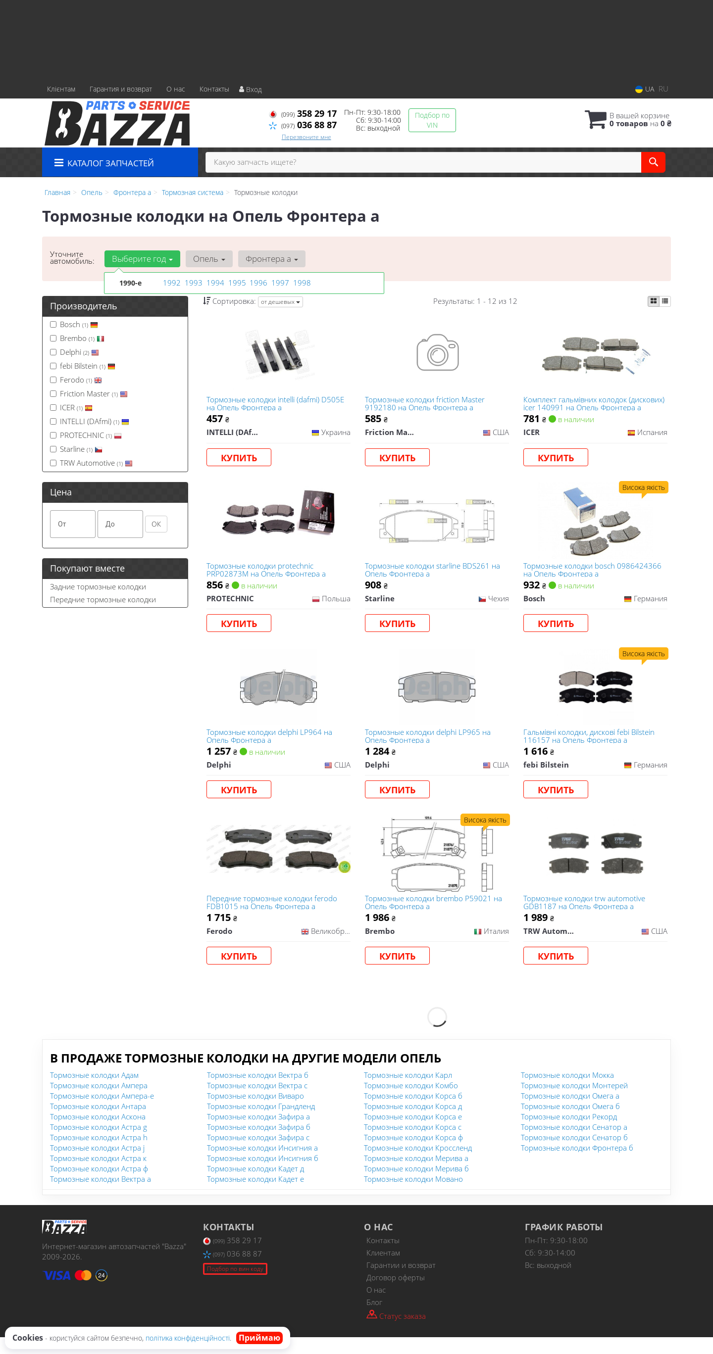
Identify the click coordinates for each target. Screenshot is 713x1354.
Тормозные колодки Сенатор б (574, 1154)
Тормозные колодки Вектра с (257, 1102)
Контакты (214, 89)
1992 (171, 283)
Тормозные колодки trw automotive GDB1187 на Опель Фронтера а (586, 916)
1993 (193, 283)
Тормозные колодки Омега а (570, 1112)
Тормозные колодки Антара (98, 1123)
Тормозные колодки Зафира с (258, 1154)
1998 (301, 283)
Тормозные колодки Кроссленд (418, 1164)
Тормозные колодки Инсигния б (262, 1175)
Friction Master (89, 393)
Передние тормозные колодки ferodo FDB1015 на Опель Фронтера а (273, 916)
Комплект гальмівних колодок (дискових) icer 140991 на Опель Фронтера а (581, 404)
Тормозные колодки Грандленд (261, 1123)
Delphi (74, 352)
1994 (214, 283)
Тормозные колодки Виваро (255, 1112)
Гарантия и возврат (121, 89)
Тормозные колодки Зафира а (258, 1133)
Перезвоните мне (306, 137)
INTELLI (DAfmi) (89, 421)
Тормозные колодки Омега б (570, 1123)
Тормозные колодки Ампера (99, 1102)
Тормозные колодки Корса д (413, 1123)
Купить (241, 459)
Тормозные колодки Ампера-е (102, 1112)
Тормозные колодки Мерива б (416, 1185)
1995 (236, 283)
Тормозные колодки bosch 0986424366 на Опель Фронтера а (594, 575)
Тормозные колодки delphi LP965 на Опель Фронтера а (429, 745)
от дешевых (280, 301)
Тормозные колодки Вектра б (257, 1092)
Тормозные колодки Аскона (98, 1133)
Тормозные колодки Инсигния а (262, 1164)
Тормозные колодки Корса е (413, 1133)
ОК (156, 524)
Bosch (74, 324)
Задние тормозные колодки (98, 586)
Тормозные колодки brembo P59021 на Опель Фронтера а (435, 916)
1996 (257, 283)
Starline (76, 449)
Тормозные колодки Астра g (98, 1144)
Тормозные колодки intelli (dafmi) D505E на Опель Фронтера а (277, 404)
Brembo (77, 338)
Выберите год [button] (141, 258)
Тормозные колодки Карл (408, 1092)
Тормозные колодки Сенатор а (574, 1144)
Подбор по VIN (432, 120)
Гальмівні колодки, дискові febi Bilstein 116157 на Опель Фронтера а (590, 745)
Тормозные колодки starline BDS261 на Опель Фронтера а (434, 575)
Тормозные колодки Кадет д (255, 1185)
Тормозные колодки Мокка (567, 1092)
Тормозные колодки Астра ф (99, 1185)
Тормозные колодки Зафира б (258, 1144)
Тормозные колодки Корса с (412, 1144)
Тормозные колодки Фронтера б (577, 1164)
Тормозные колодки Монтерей (574, 1102)
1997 (279, 283)
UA (644, 89)
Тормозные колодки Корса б (413, 1112)
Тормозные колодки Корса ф (413, 1154)
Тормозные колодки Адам (94, 1092)
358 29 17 (303, 113)
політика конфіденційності (188, 1338)
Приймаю (259, 1337)
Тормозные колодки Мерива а (416, 1175)
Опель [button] (207, 258)
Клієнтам (61, 89)
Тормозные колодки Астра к (98, 1175)
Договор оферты (395, 1294)
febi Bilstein (82, 366)
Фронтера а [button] (268, 258)
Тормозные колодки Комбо (411, 1102)
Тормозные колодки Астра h (99, 1154)
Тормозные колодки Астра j (97, 1164)
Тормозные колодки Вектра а (100, 1196)
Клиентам (383, 1269)
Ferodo (76, 380)
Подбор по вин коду (235, 1285)
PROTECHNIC (86, 435)
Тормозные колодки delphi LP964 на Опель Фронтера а (271, 745)
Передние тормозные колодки (103, 599)
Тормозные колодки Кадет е (255, 1196)
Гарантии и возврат (401, 1282)
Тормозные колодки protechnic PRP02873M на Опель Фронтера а (268, 575)
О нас (175, 89)
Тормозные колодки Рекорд (569, 1133)
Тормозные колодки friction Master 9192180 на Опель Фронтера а (426, 404)
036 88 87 (303, 125)
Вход (250, 89)
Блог (374, 1319)
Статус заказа (396, 1332)
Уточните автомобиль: (72, 257)
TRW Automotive (91, 463)
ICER (71, 407)
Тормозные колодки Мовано (413, 1196)
